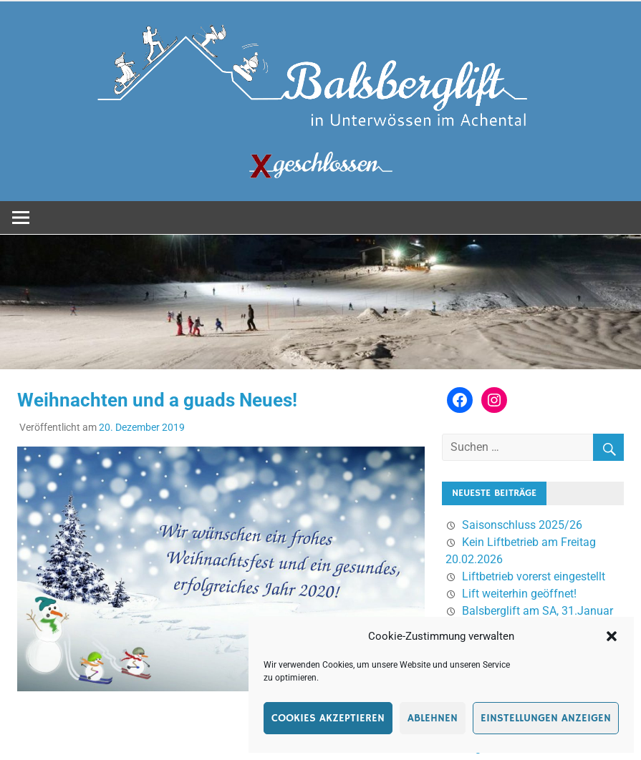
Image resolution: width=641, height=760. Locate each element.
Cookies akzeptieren (328, 718)
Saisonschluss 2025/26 (522, 525)
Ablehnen (433, 718)
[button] (611, 636)
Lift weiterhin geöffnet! (519, 593)
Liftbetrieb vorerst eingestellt (533, 576)
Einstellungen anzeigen (546, 718)
